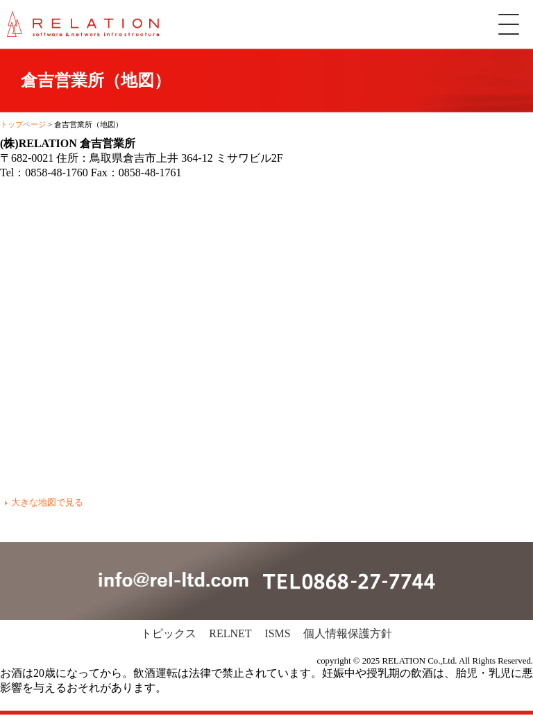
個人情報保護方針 (347, 633)
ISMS (277, 633)
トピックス (168, 633)
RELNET (230, 633)
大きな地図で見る (47, 502)
